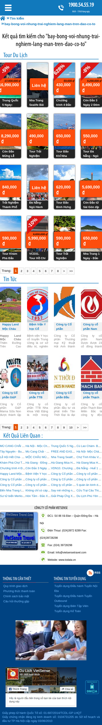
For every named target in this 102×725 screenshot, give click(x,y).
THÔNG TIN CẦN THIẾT (17, 578)
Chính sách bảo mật (16, 596)
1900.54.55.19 (81, 5)
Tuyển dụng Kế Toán (67, 611)
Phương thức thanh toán (19, 591)
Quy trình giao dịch (15, 586)
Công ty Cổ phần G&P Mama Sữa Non (25, 479)
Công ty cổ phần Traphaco (68, 485)
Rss (90, 572)
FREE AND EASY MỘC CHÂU (70, 451)
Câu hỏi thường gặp (16, 601)
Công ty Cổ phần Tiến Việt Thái (20, 485)
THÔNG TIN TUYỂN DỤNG (70, 578)
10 (71, 427)
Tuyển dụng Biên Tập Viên (71, 606)
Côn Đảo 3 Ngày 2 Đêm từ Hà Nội (47, 468)
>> (71, 271)
